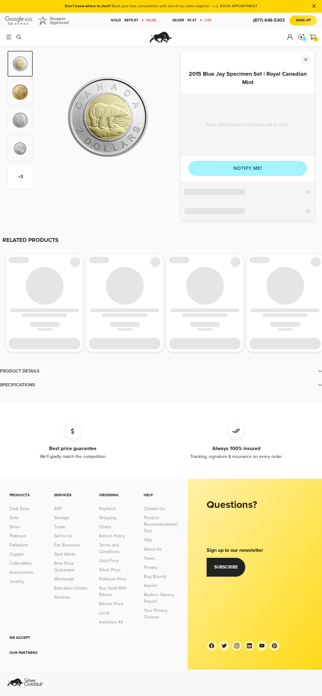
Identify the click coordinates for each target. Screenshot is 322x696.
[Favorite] (306, 60)
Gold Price (109, 560)
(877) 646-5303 (269, 20)
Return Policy (112, 536)
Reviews (62, 597)
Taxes (149, 558)
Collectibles (20, 563)
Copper (16, 554)
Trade (59, 527)
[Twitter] (224, 646)
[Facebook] (212, 646)
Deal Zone (19, 508)
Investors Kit (111, 622)
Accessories (21, 572)
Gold (133, 20)
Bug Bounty (155, 576)
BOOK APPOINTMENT (239, 6)
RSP (58, 508)
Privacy (151, 567)
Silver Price (110, 570)
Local (104, 613)
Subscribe (226, 567)
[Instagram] (237, 646)
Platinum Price (112, 579)
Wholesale (64, 579)
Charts (105, 527)
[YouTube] (262, 646)
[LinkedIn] (249, 646)
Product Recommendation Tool (161, 524)
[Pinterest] (274, 646)
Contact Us (154, 508)
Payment (107, 508)
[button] (161, 371)
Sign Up (303, 20)
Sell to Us (63, 536)
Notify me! (247, 168)
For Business (67, 545)
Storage (61, 517)
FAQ (148, 540)
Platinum (17, 536)
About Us (153, 549)
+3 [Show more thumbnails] (20, 176)
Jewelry (17, 581)
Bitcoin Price (111, 603)
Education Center (71, 588)
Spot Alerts (64, 554)
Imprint (150, 585)
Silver (191, 20)
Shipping (107, 517)
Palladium (18, 545)
